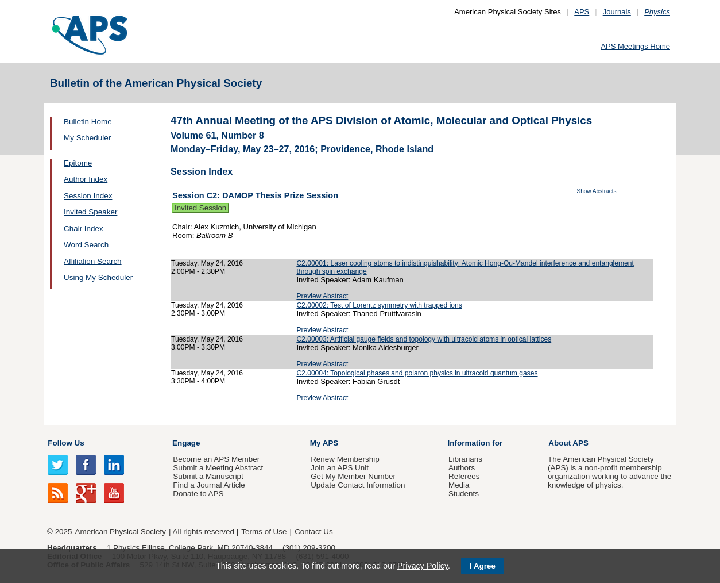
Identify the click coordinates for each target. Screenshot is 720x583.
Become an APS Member (216, 459)
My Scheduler (87, 137)
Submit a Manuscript (208, 476)
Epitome (78, 163)
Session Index (88, 195)
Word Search (86, 244)
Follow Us (66, 443)
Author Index (85, 179)
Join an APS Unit (340, 467)
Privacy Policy (422, 565)
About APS (568, 443)
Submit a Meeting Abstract (218, 467)
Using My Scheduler (98, 277)
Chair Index (83, 228)
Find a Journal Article (209, 485)
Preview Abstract (322, 296)
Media (459, 485)
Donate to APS (198, 493)
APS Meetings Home (635, 46)
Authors (461, 467)
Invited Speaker (90, 212)
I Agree (483, 566)
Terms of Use (264, 531)
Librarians (465, 459)
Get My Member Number (353, 476)
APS (581, 11)
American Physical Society (120, 531)
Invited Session (200, 208)
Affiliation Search (93, 261)
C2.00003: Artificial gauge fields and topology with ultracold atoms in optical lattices (423, 339)
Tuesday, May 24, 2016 (207, 263)
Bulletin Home (88, 121)
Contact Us (313, 531)
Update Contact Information (358, 485)
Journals (617, 11)
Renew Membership (345, 459)
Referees (464, 476)
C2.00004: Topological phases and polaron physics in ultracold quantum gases (416, 373)
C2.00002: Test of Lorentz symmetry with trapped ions (379, 305)
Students (463, 493)
